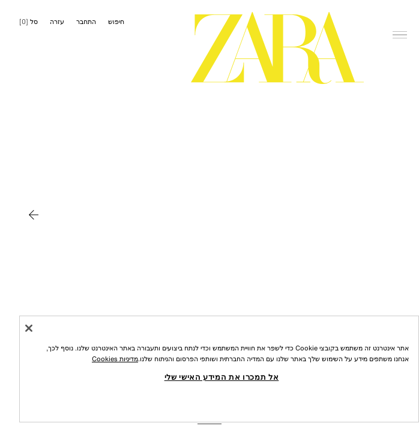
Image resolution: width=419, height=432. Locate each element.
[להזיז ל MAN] (33, 215)
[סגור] (29, 328)
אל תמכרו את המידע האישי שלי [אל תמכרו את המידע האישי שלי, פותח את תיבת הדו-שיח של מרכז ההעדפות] (221, 377)
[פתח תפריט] (400, 15)
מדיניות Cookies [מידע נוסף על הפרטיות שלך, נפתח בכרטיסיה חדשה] (115, 359)
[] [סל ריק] (28, 21)
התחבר (86, 21)
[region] (219, 369)
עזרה (57, 21)
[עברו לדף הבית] (277, 48)
